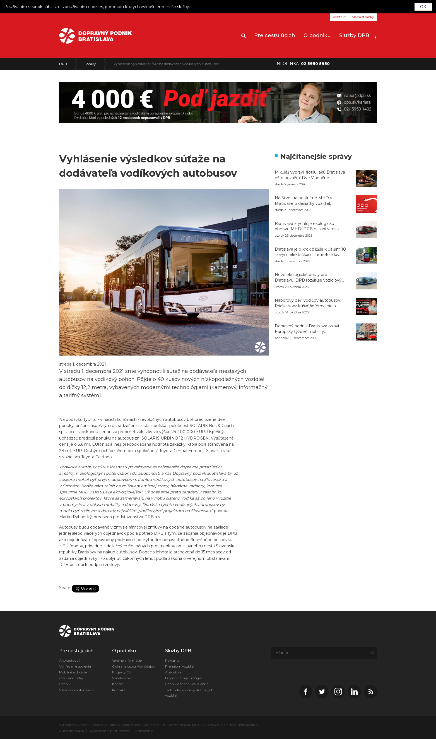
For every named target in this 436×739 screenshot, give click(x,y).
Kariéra (118, 684)
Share (64, 587)
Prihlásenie (144, 731)
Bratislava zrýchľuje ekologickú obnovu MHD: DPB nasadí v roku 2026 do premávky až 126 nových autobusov (307, 226)
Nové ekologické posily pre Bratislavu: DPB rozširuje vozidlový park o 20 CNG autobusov (308, 277)
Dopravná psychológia (183, 678)
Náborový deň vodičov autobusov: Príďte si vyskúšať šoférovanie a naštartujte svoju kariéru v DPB (308, 303)
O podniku (317, 35)
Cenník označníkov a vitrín (187, 684)
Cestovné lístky (71, 678)
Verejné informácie (127, 660)
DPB (63, 64)
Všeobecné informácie (76, 690)
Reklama (172, 660)
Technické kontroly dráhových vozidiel (189, 692)
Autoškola (173, 672)
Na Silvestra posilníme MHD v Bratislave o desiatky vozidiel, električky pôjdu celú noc (303, 200)
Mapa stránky (363, 17)
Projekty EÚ (121, 672)
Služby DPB (354, 35)
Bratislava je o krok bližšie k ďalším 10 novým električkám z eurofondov (310, 252)
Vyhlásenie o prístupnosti (110, 731)
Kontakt (339, 17)
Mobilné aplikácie (73, 672)
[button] (375, 35)
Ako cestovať (69, 660)
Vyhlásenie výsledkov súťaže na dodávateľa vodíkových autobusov (166, 64)
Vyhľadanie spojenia (75, 666)
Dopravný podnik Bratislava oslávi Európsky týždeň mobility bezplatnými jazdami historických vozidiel (307, 328)
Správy (90, 64)
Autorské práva (71, 731)
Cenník (65, 684)
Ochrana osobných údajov (133, 666)
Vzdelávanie (121, 678)
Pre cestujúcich (274, 35)
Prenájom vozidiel (179, 666)
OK (423, 6)
